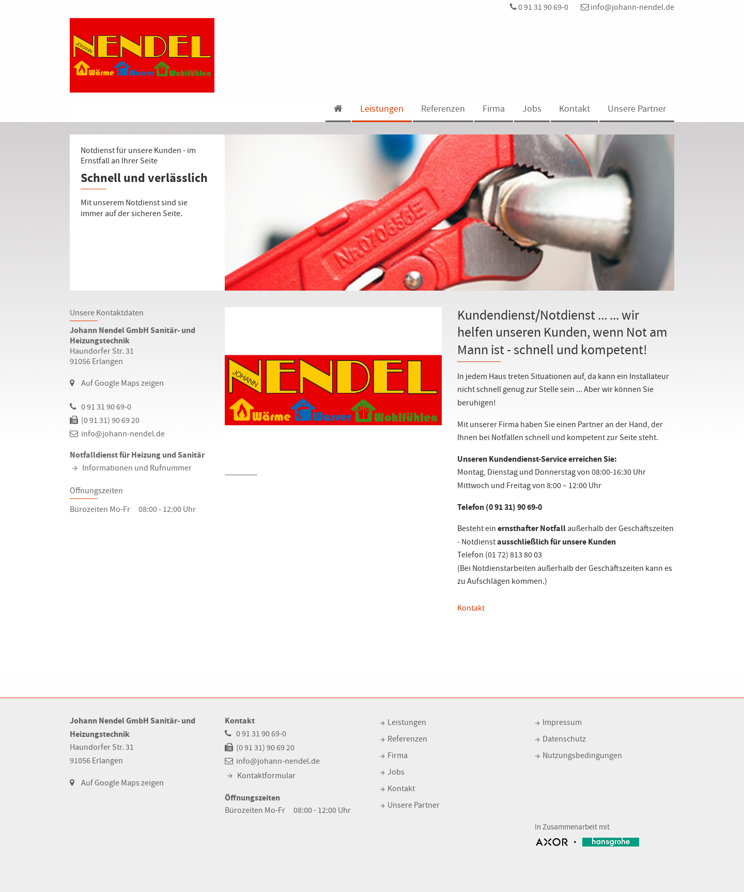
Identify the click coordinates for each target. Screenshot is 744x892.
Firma (494, 109)
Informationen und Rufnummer (137, 468)
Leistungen (382, 109)
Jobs (531, 109)
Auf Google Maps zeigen (122, 383)
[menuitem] (337, 110)
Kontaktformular (266, 775)
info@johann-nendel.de (627, 7)
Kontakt (574, 109)
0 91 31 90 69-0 (539, 7)
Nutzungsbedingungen (582, 755)
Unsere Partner (637, 109)
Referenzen (443, 109)
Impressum (562, 722)
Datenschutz (564, 739)
